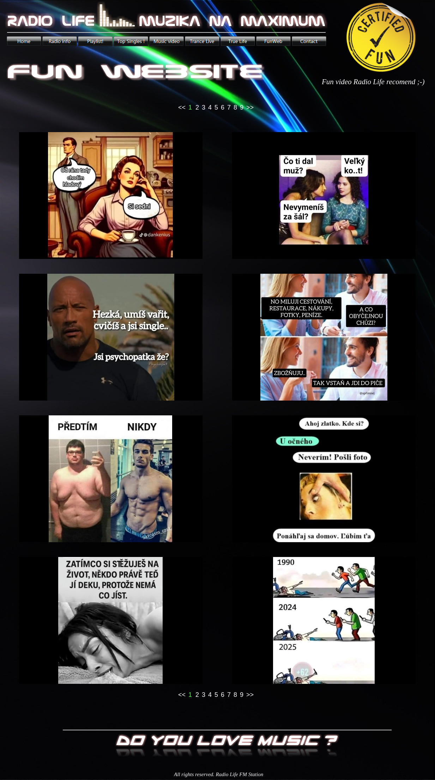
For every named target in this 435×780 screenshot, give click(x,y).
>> (250, 107)
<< (182, 107)
